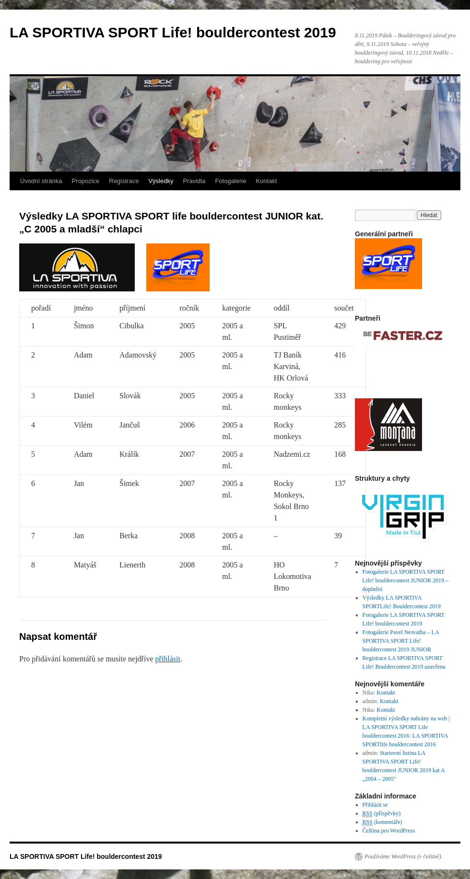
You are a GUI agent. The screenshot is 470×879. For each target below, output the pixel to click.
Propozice (85, 181)
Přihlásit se (375, 804)
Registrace (124, 181)
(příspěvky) (382, 813)
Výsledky (160, 181)
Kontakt (266, 181)
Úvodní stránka (41, 181)
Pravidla (194, 181)
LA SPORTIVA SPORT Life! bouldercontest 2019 (173, 32)
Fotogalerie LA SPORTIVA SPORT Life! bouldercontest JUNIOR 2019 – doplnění (405, 580)
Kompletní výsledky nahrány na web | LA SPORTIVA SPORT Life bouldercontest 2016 (406, 727)
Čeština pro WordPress (389, 830)
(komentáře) (382, 822)
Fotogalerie (230, 181)
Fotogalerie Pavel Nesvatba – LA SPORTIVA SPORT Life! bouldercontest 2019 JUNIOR (401, 641)
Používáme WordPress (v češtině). (403, 856)
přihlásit (167, 659)
